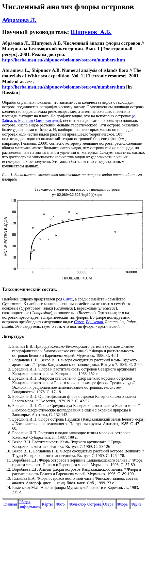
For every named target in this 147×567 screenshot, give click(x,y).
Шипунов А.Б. (91, 32)
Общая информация (29, 504)
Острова (94, 504)
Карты (47, 504)
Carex (79, 322)
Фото (60, 504)
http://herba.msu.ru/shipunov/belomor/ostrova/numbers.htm (63, 59)
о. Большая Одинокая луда (37, 120)
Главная (10, 504)
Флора (122, 504)
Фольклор (77, 504)
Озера (108, 504)
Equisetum (94, 322)
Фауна (136, 504)
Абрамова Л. (19, 20)
